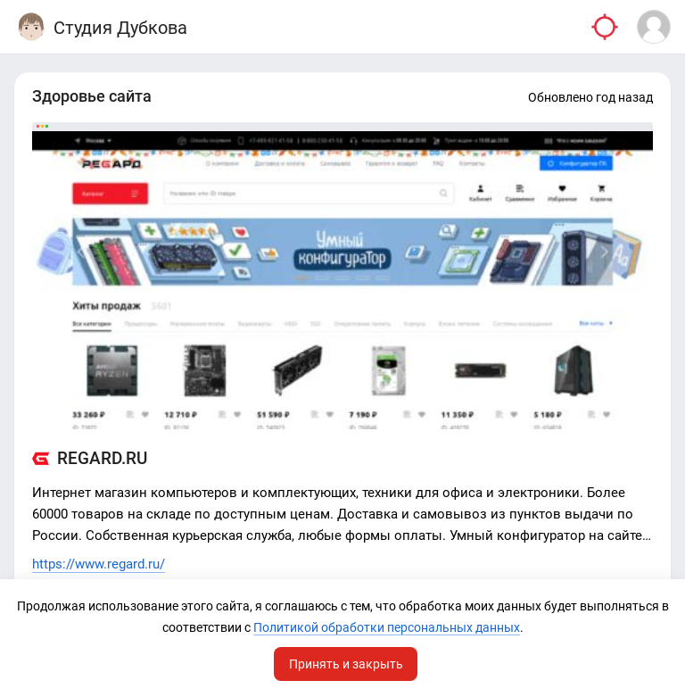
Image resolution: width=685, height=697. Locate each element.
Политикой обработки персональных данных (386, 627)
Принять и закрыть (346, 664)
